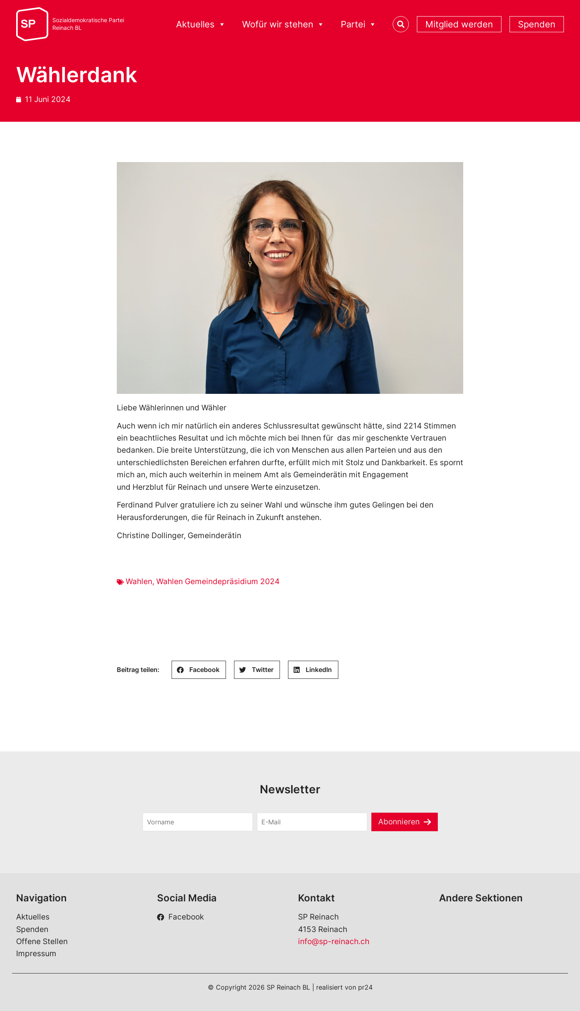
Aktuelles (201, 24)
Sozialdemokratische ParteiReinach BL (88, 24)
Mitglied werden (459, 24)
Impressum (36, 953)
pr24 (365, 987)
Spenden (536, 24)
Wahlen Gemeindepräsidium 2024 (218, 581)
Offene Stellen (42, 941)
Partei (359, 24)
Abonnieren (399, 821)
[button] (199, 670)
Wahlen (139, 581)
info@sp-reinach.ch (333, 941)
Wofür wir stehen (283, 24)
